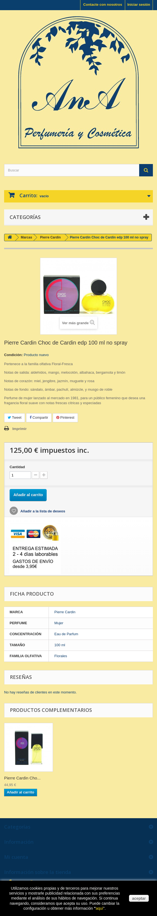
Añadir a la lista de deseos (42, 511)
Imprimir (19, 429)
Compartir (39, 417)
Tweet (14, 417)
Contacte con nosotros (102, 4)
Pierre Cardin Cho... (22, 778)
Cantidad (17, 467)
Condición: (13, 355)
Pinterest (65, 417)
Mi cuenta (16, 857)
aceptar (139, 898)
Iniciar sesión (138, 4)
